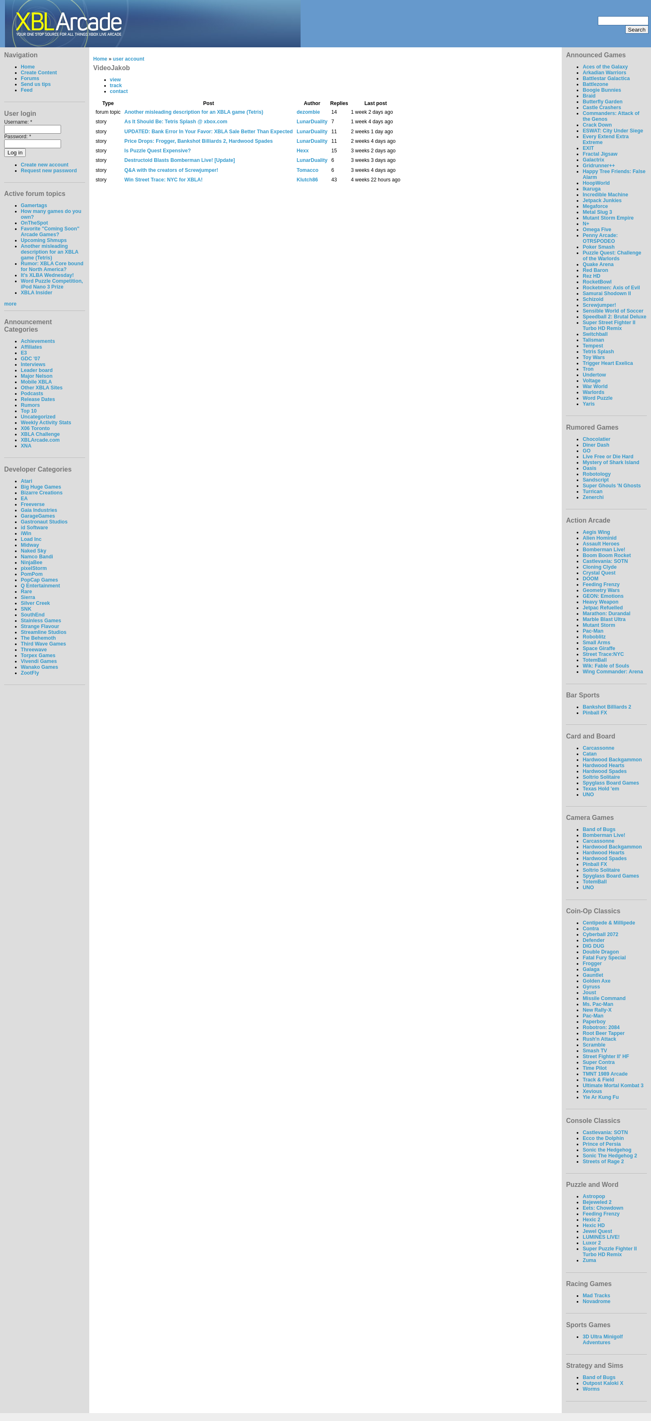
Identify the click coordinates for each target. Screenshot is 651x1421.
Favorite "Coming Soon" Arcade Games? (50, 231)
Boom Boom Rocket (606, 555)
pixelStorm (34, 568)
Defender (593, 940)
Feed (26, 90)
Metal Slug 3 (597, 212)
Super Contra (598, 1062)
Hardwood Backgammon (612, 760)
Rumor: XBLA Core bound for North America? (52, 266)
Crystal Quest (598, 573)
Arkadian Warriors (604, 73)
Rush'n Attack (599, 1039)
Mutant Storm (598, 625)
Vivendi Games (39, 661)
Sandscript (595, 480)
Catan (589, 754)
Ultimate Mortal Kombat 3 (613, 1085)
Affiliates (31, 347)
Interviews (33, 364)
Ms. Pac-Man (597, 1004)
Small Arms (596, 643)
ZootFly (30, 673)
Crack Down (597, 125)
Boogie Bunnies (601, 90)
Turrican (592, 491)
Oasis (589, 468)
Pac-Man (592, 631)
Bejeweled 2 (597, 1202)
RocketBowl (597, 282)
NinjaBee (31, 562)
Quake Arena (598, 264)
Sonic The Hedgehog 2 (609, 1156)
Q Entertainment (40, 586)
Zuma (589, 1260)
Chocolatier (596, 439)
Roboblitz (593, 637)
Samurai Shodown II (606, 293)
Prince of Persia (601, 1144)
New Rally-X (597, 1010)
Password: (17, 136)
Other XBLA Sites (42, 388)
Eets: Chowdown (602, 1208)
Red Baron (595, 270)
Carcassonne (598, 748)
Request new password (49, 171)
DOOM (590, 579)
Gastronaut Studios (44, 522)
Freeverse (32, 504)
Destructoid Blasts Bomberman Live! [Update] (180, 160)
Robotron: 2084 (600, 1027)
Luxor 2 (591, 1243)
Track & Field (598, 1080)
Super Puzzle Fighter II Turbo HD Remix (609, 1251)
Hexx (302, 151)
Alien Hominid (599, 538)
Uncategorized (38, 417)
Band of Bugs (598, 829)
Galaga (591, 969)
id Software (34, 528)
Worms (591, 1389)
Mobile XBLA (36, 382)
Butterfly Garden (602, 102)
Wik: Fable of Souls (605, 666)
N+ (585, 224)
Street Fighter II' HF (605, 1056)
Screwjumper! (599, 305)
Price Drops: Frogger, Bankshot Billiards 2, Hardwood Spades (199, 141)
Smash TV (594, 1051)
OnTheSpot (34, 223)
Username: (18, 122)
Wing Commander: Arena (612, 672)
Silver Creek (35, 603)
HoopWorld (595, 183)
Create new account (45, 165)
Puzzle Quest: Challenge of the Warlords (611, 256)
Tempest (592, 346)
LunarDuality (311, 122)
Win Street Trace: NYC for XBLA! (164, 180)
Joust (589, 992)
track (116, 85)
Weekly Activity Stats (46, 423)
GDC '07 (30, 359)
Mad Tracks (596, 1296)
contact (119, 91)
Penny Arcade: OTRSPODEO (600, 238)
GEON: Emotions (603, 596)
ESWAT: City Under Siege (612, 131)
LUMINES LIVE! (600, 1237)
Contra (590, 929)
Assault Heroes (600, 544)
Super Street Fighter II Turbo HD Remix (608, 325)
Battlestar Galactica (606, 78)
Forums (30, 78)
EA (24, 498)
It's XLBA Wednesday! (47, 275)
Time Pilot (594, 1068)
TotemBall (594, 660)
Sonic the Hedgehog (606, 1150)
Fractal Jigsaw (599, 154)
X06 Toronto (35, 428)
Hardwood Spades (604, 771)
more (10, 304)
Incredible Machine (605, 195)
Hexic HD (593, 1225)
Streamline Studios (43, 632)
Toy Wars (593, 357)
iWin (26, 533)
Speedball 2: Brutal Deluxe (614, 317)
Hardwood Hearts (603, 765)
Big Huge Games (41, 487)
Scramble (593, 1045)
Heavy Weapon (600, 602)
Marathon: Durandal (606, 613)
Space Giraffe (598, 648)
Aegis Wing (596, 532)
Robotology (596, 474)
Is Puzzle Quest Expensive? (158, 151)
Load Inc (31, 539)
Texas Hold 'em (600, 789)
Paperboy (593, 1022)
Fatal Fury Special (604, 958)
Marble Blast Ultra (603, 619)
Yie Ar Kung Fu (600, 1097)
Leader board (37, 370)
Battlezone (595, 84)
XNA (26, 446)
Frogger (592, 963)
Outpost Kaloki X (602, 1383)
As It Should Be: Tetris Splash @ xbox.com (176, 122)
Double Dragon (600, 952)
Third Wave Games (43, 644)
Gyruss (591, 987)
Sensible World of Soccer (612, 311)
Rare (26, 591)
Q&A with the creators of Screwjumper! (171, 170)
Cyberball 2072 (600, 934)
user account (128, 59)
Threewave (34, 650)
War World (594, 386)
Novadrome (596, 1301)
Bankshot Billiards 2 (606, 707)
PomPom (32, 574)
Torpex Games (38, 655)
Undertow (594, 375)
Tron (587, 369)
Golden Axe (596, 981)
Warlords (593, 392)
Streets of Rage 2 (603, 1161)
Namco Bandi (37, 557)
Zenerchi (593, 497)
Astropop (593, 1196)
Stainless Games (41, 621)
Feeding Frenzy (600, 584)
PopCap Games (39, 580)
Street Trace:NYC (603, 654)
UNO (588, 794)
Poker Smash (598, 247)
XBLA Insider (36, 293)
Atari (26, 481)
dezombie (308, 112)
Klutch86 (307, 180)
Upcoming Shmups (44, 240)
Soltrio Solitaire (601, 777)
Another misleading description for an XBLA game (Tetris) (49, 252)
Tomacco (307, 170)
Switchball (594, 334)
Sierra (28, 597)
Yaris (588, 404)
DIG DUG (593, 946)
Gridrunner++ (598, 166)
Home (28, 67)
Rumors (30, 405)
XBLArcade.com (40, 440)
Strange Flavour (40, 626)
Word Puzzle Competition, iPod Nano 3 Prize (52, 284)
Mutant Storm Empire (608, 218)
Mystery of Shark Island (610, 462)
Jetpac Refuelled (602, 608)
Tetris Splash (598, 352)
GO (586, 451)
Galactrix (593, 160)
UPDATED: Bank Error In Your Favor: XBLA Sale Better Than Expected (209, 132)
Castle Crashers (601, 107)
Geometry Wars (600, 590)
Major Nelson (36, 376)
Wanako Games (39, 667)
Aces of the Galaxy (605, 67)
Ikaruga (591, 189)
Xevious (592, 1091)
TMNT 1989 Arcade (604, 1074)
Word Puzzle (597, 398)
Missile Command (603, 998)
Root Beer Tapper (603, 1033)
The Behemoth (38, 638)
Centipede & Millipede (608, 923)
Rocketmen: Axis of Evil (611, 288)
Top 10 (29, 411)
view (115, 80)
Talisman (593, 340)
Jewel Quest (597, 1231)
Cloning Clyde (599, 567)
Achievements (38, 341)
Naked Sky (33, 551)
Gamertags (34, 205)
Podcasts (32, 393)
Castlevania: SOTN (605, 561)
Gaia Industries (39, 510)
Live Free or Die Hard (607, 457)
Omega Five (596, 229)
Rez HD (591, 276)
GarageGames (38, 516)
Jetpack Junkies (602, 200)
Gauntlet (592, 975)
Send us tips (36, 84)
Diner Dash (595, 445)
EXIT (588, 148)
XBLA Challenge (40, 434)
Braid (588, 96)
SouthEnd (32, 615)
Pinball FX (594, 713)
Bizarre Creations (42, 493)
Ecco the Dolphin (603, 1138)
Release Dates (38, 399)
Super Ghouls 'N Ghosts (611, 486)
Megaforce (595, 206)
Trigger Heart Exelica (607, 363)
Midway (30, 545)
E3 (24, 353)
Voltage (591, 381)
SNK (26, 609)
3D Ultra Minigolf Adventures (602, 1339)
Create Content (39, 73)
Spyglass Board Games (610, 783)
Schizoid (592, 299)
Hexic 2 (591, 1220)
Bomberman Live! (603, 550)
